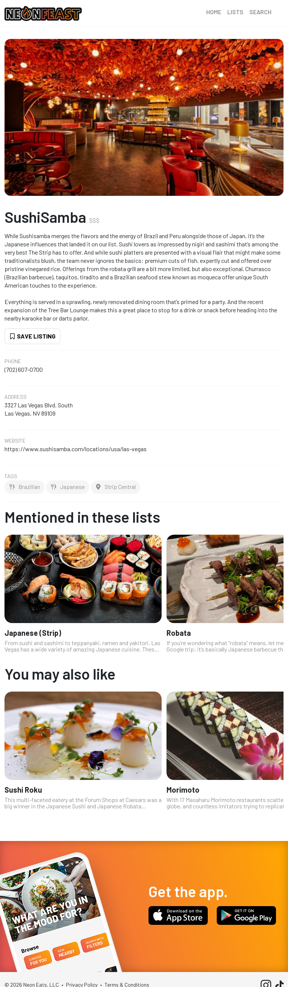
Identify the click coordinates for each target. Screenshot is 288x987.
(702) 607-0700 (23, 369)
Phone (12, 361)
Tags (10, 476)
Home (213, 11)
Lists (235, 11)
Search (260, 11)
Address (15, 397)
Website (15, 440)
